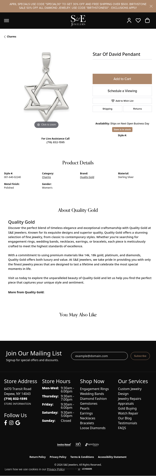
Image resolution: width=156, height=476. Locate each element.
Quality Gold (87, 177)
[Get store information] (17, 404)
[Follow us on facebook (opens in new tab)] (5, 422)
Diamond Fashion (93, 398)
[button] (130, 20)
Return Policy (37, 457)
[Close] (151, 6)
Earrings (86, 413)
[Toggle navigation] (6, 20)
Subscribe (140, 356)
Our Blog (125, 418)
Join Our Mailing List (34, 353)
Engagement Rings (94, 389)
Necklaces (87, 418)
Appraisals (126, 403)
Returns (137, 108)
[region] (46, 87)
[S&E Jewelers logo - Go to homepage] (78, 20)
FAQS (122, 428)
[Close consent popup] (79, 469)
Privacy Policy (58, 457)
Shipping (107, 108)
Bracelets (87, 423)
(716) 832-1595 (56, 142)
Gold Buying (127, 408)
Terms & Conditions (82, 457)
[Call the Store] (15, 398)
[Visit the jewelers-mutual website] (64, 445)
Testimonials (127, 423)
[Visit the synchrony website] (92, 445)
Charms (11, 36)
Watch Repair (128, 413)
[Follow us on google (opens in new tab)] (17, 422)
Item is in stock (122, 129)
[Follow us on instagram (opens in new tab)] (11, 422)
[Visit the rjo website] (78, 445)
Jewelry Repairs (129, 398)
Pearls (84, 408)
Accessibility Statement (112, 457)
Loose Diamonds (92, 428)
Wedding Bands (92, 393)
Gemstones (88, 403)
